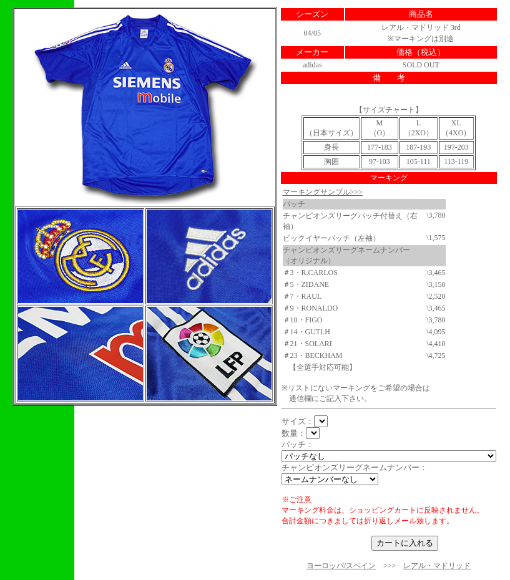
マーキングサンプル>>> (323, 192)
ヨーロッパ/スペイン (341, 565)
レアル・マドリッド (437, 565)
